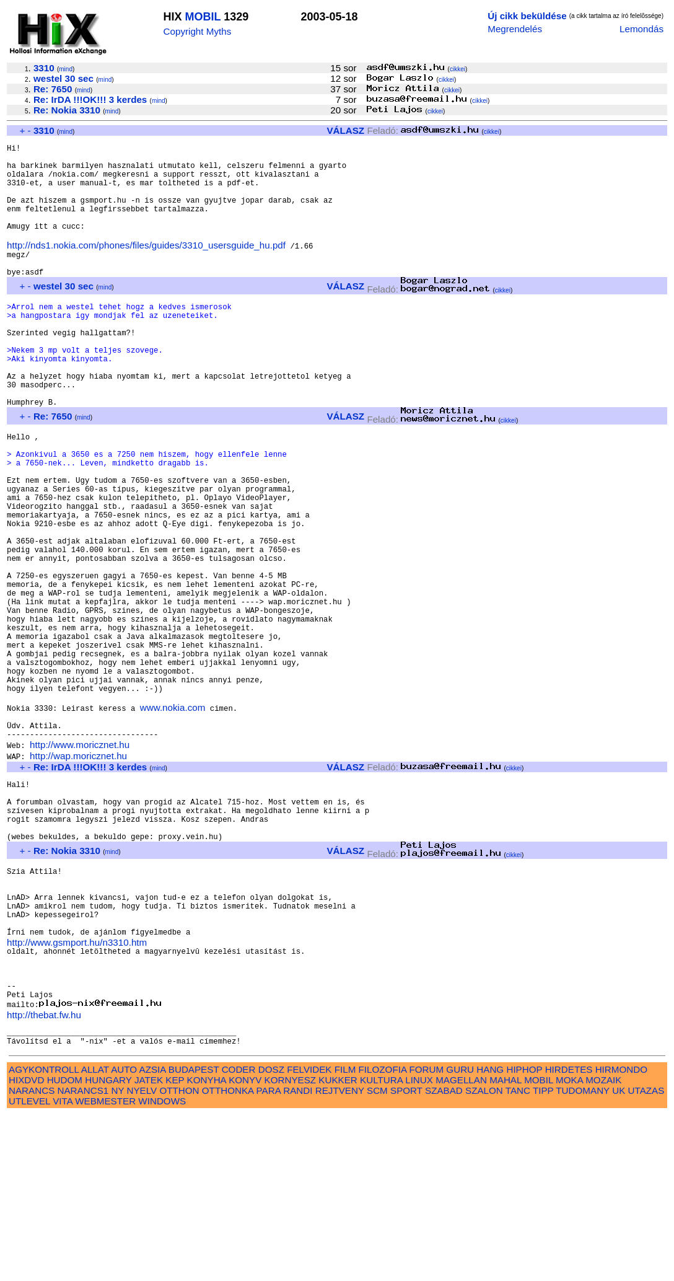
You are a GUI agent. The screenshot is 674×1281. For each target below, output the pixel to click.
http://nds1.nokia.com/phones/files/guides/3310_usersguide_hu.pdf (146, 267)
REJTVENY (339, 1256)
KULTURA (381, 1246)
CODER (239, 1235)
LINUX (419, 1246)
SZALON (484, 1256)
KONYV (245, 1246)
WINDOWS (162, 1267)
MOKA (569, 1246)
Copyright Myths (198, 31)
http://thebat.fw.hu (44, 1175)
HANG (490, 1235)
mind (65, 69)
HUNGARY (108, 1246)
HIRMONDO (621, 1235)
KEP (174, 1246)
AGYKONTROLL (44, 1235)
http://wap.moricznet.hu (78, 873)
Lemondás (641, 29)
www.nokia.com (173, 819)
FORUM (426, 1235)
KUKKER (337, 1246)
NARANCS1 (83, 1256)
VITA (62, 1267)
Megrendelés (515, 29)
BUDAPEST (193, 1235)
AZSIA (152, 1235)
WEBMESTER (105, 1267)
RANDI (297, 1256)
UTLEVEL (29, 1267)
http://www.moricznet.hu (79, 861)
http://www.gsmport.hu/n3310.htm (77, 1091)
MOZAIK (603, 1246)
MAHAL (505, 1246)
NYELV (142, 1256)
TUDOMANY (583, 1256)
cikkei (457, 69)
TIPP (543, 1256)
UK (618, 1256)
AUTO (124, 1235)
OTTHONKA (228, 1256)
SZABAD (444, 1256)
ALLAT (95, 1235)
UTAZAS (646, 1256)
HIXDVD (26, 1246)
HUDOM (64, 1246)
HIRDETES (569, 1235)
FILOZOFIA (383, 1235)
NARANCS (32, 1256)
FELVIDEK (309, 1235)
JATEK (148, 1246)
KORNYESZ (291, 1246)
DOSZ (271, 1235)
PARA (268, 1256)
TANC (518, 1256)
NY (117, 1256)
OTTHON (179, 1256)
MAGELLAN (461, 1246)
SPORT (406, 1256)
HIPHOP (524, 1235)
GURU (460, 1235)
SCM (377, 1256)
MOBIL (203, 17)
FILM (345, 1235)
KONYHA (206, 1246)
